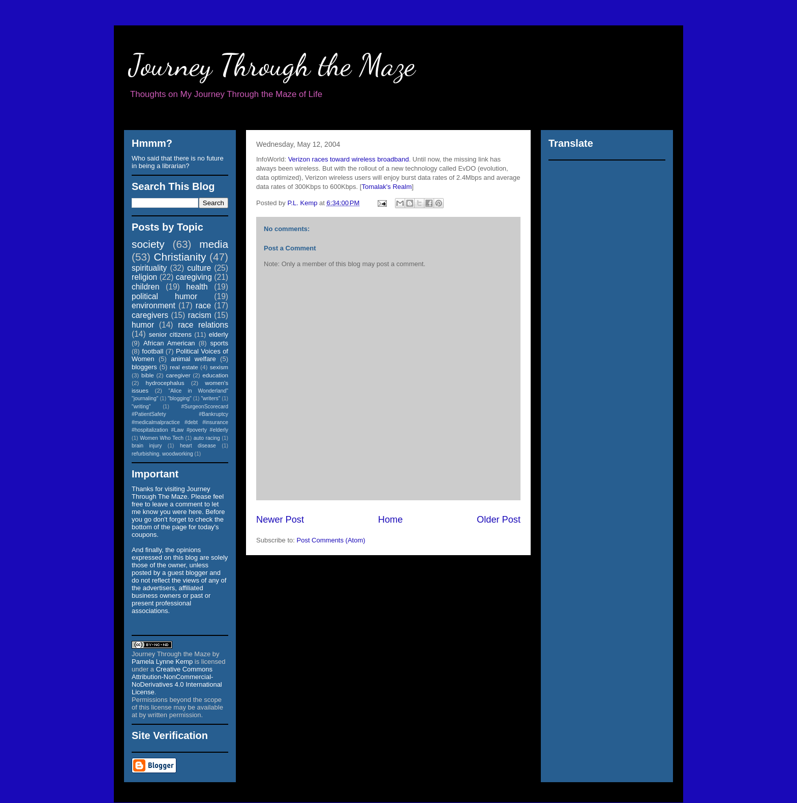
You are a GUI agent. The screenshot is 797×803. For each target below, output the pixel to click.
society (148, 244)
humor (143, 324)
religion (144, 277)
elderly (218, 334)
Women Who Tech (161, 438)
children (146, 286)
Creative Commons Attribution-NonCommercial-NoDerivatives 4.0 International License (177, 680)
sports (219, 343)
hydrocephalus (165, 382)
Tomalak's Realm (386, 186)
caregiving (194, 277)
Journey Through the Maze (272, 65)
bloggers (144, 367)
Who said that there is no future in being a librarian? (178, 162)
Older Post (498, 520)
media (213, 244)
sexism (219, 367)
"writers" (210, 398)
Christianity (180, 257)
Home (390, 520)
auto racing (207, 438)
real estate (184, 367)
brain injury (147, 445)
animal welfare (193, 359)
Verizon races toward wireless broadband (348, 159)
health (197, 286)
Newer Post (280, 520)
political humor (164, 296)
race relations (203, 324)
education (215, 375)
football (152, 351)
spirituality (149, 268)
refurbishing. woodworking (162, 454)
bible (147, 375)
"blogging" (180, 398)
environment (153, 305)
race (203, 305)
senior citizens (170, 334)
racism (199, 315)
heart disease (198, 445)
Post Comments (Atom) (331, 540)
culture (199, 268)
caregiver (178, 375)
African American (169, 343)
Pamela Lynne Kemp (162, 661)
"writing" (141, 406)
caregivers (150, 315)
